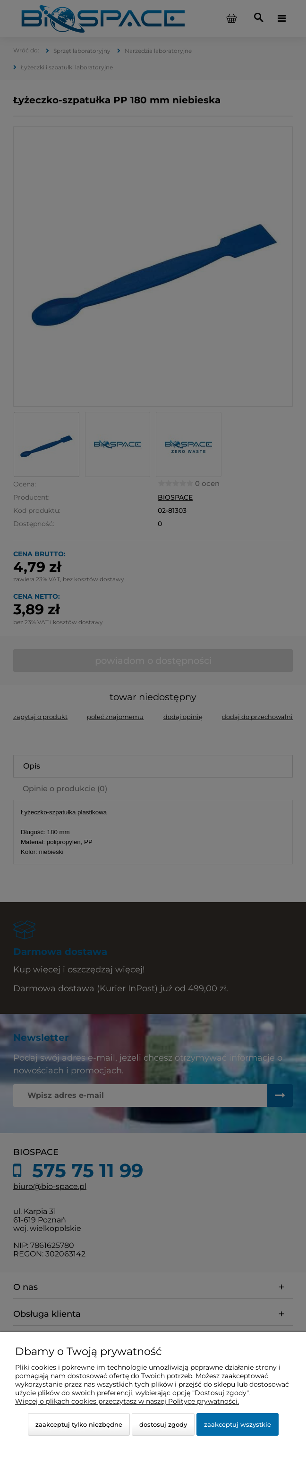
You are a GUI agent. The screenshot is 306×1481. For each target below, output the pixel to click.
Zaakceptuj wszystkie (237, 1424)
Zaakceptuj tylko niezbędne (78, 1424)
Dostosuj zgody (163, 1424)
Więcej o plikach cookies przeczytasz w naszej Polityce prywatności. (127, 1401)
